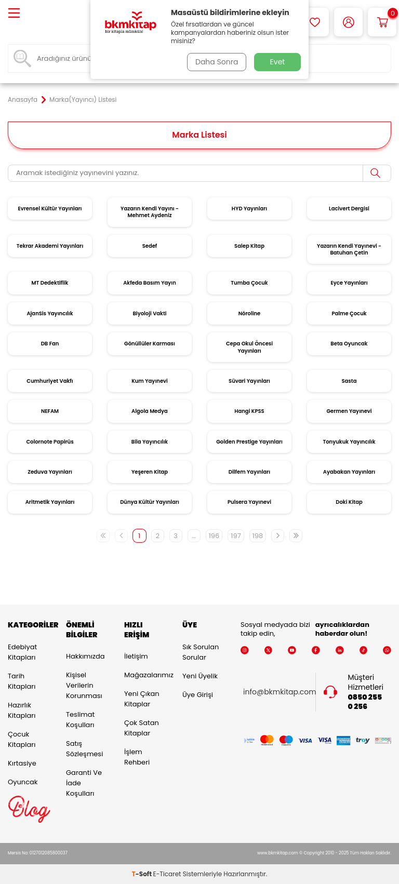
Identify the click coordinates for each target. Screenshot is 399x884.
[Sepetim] (382, 22)
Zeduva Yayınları (50, 472)
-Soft (142, 873)
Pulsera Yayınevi (249, 502)
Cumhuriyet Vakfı (49, 381)
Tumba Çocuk (249, 283)
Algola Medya (149, 411)
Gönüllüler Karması (149, 343)
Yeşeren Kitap (149, 472)
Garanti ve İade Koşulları (84, 783)
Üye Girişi (197, 695)
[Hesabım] (348, 22)
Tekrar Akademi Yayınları (50, 246)
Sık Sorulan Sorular (200, 652)
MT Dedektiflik (50, 283)
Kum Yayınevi (149, 381)
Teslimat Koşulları (80, 719)
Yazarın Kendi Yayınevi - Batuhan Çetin (349, 249)
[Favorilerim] (314, 22)
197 (236, 536)
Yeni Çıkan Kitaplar (141, 699)
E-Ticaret (167, 873)
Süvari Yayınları (249, 381)
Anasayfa (22, 100)
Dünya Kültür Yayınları (149, 502)
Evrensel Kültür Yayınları (50, 208)
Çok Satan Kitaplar (141, 728)
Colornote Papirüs (49, 442)
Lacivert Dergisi (349, 208)
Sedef (149, 246)
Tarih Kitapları (21, 681)
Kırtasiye (22, 763)
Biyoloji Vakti (149, 313)
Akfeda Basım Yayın (149, 283)
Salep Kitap (249, 246)
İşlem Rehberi (137, 757)
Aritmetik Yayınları (50, 502)
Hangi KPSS (249, 411)
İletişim (136, 656)
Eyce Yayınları (348, 283)
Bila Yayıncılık (149, 442)
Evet (277, 62)
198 (257, 536)
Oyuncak (23, 782)
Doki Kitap (349, 502)
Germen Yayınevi (348, 411)
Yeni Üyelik (200, 676)
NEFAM (50, 411)
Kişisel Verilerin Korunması (84, 685)
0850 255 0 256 (365, 702)
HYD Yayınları (249, 208)
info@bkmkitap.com (279, 692)
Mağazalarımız (145, 675)
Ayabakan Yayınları (349, 472)
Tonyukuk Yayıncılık (349, 442)
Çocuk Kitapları (21, 739)
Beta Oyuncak (348, 343)
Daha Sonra (216, 62)
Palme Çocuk (348, 313)
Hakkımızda (85, 656)
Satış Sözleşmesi (84, 749)
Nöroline (249, 313)
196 (214, 536)
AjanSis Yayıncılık (49, 313)
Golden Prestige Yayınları (249, 442)
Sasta (349, 381)
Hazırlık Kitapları (21, 710)
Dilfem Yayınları (249, 472)
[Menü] (14, 13)
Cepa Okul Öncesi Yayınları (249, 347)
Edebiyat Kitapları (22, 652)
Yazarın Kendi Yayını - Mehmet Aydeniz (150, 212)
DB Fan (50, 343)
